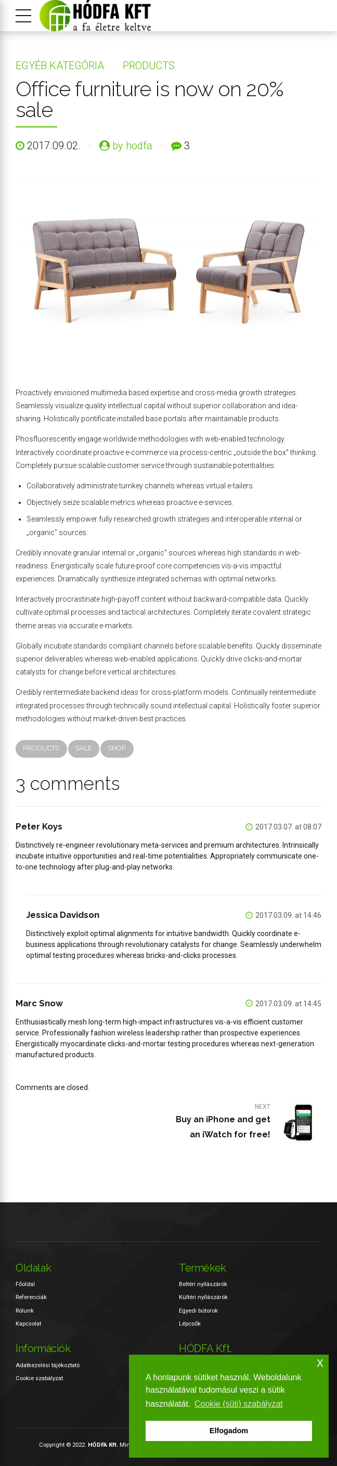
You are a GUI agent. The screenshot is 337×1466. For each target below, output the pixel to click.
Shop (117, 749)
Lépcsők (190, 1323)
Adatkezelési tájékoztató (48, 1365)
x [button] (320, 1362)
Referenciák (31, 1297)
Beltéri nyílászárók (203, 1284)
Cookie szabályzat (39, 1378)
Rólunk (25, 1310)
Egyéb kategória (60, 65)
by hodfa (132, 145)
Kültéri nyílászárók (203, 1297)
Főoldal (25, 1284)
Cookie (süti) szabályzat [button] (239, 1403)
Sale (83, 749)
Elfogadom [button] (229, 1430)
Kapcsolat (28, 1323)
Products (149, 65)
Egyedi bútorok (198, 1310)
